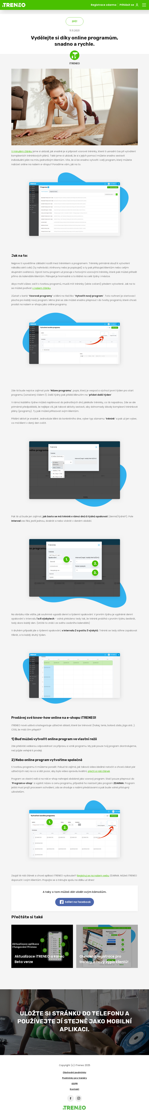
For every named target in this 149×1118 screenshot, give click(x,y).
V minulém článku (21, 151)
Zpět (74, 21)
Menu (144, 4)
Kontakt (74, 1089)
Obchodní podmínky (74, 1072)
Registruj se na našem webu (93, 875)
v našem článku (41, 288)
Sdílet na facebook (75, 902)
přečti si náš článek (99, 771)
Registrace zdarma (103, 5)
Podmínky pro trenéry (74, 1078)
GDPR (74, 1083)
